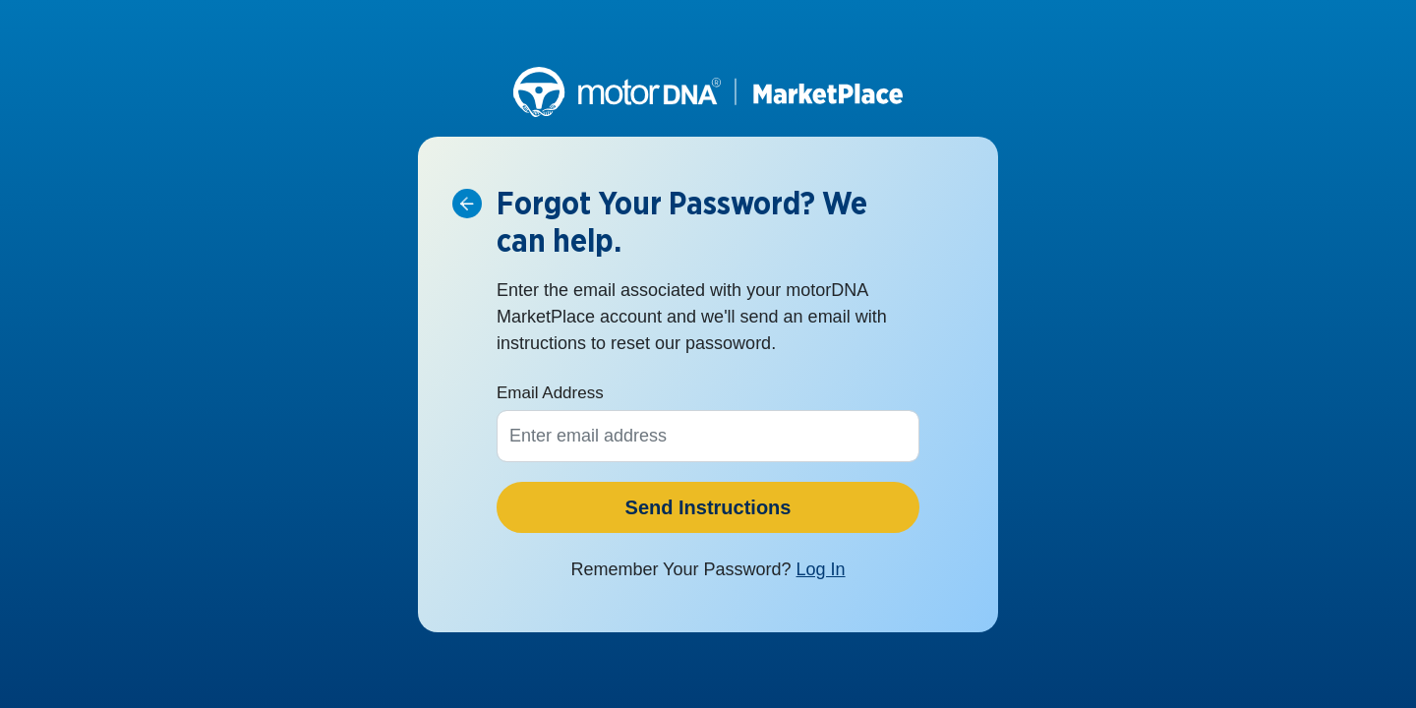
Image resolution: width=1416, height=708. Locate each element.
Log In (821, 569)
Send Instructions (708, 507)
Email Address (550, 393)
